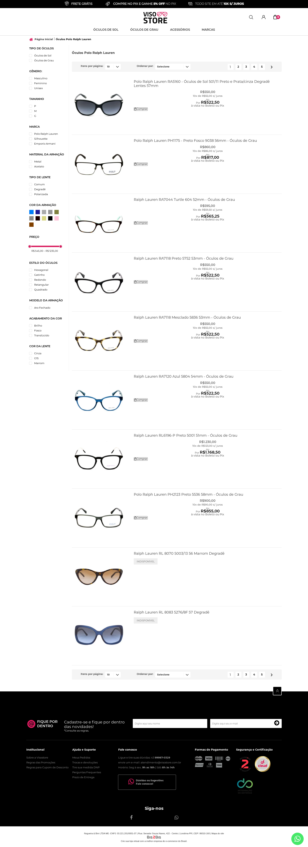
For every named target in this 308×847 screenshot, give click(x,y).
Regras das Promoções (40, 762)
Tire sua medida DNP (86, 767)
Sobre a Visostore (37, 757)
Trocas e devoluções (85, 762)
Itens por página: (92, 66)
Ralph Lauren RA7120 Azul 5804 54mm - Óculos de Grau (183, 376)
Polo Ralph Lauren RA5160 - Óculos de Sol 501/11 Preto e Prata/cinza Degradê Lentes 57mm (202, 83)
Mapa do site (218, 833)
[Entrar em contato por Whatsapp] (297, 839)
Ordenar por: (145, 66)
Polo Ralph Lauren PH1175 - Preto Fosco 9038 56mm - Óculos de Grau (195, 140)
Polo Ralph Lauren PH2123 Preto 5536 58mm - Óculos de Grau (188, 494)
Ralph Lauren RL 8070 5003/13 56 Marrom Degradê (179, 553)
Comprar (140, 108)
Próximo (270, 66)
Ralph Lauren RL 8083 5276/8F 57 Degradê (171, 612)
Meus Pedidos (81, 757)
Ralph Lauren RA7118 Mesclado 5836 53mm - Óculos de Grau (187, 317)
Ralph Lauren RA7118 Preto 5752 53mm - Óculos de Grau (183, 258)
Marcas (208, 30)
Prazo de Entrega (83, 777)
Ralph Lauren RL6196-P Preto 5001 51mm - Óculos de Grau (185, 435)
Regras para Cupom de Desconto (47, 767)
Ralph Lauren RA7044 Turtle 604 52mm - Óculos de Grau (184, 199)
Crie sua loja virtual (130, 841)
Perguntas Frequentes (86, 772)
